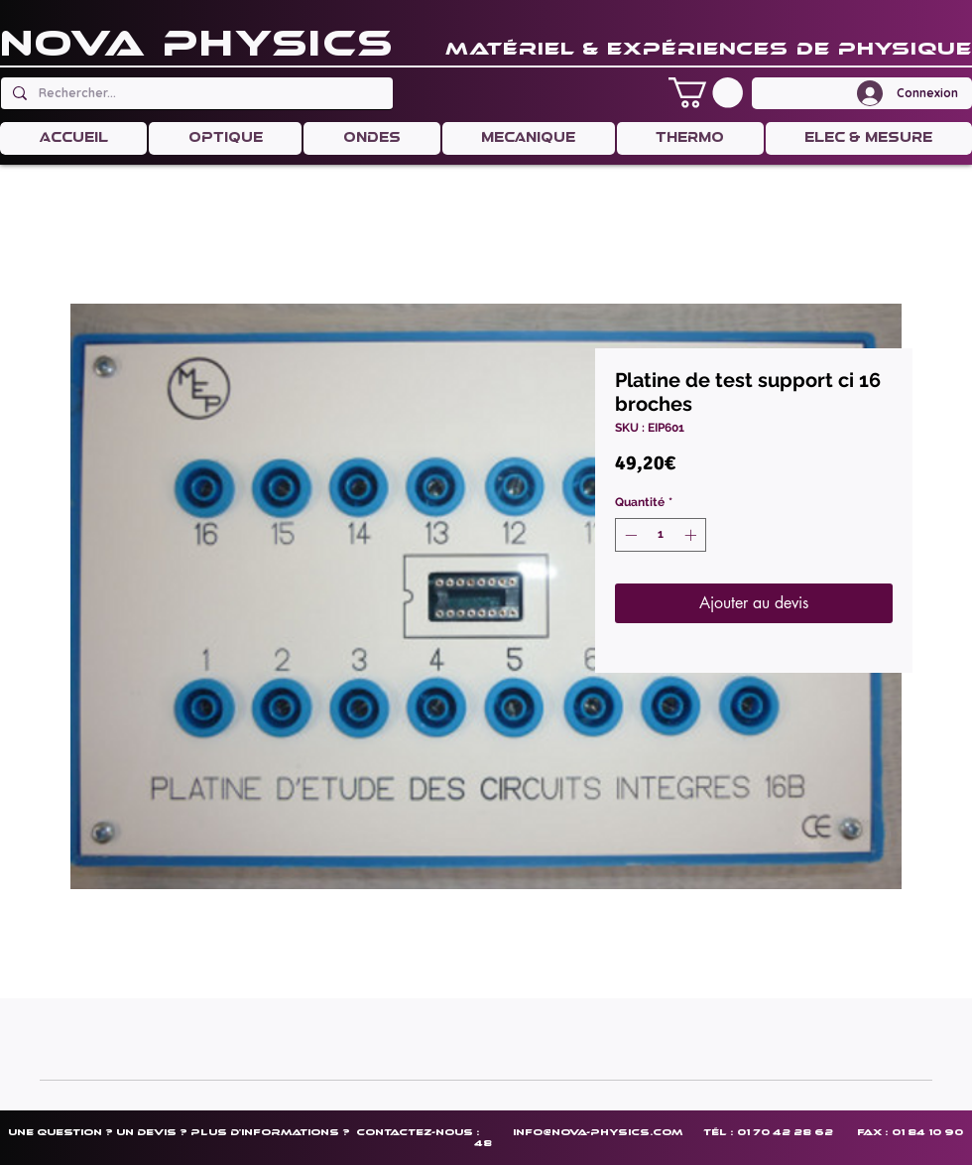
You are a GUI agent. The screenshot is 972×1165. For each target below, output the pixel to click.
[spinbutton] (660, 535)
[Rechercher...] (195, 93)
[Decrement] (629, 535)
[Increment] (692, 535)
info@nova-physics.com (597, 1131)
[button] (705, 92)
